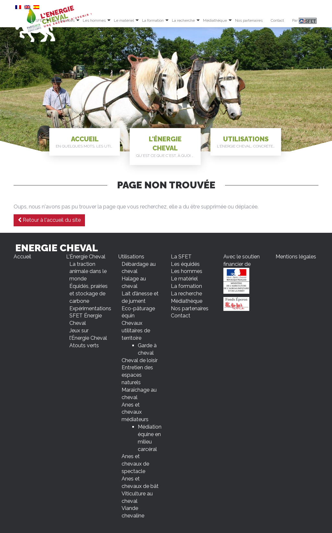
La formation (153, 20)
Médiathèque (215, 20)
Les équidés (64, 20)
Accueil (88, 142)
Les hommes (94, 20)
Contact (277, 20)
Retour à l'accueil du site (49, 220)
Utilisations (249, 142)
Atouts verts (84, 345)
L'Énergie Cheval (168, 147)
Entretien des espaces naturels (137, 374)
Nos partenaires (249, 20)
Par (304, 21)
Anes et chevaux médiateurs (135, 412)
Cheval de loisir (140, 360)
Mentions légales (296, 257)
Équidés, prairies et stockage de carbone (88, 293)
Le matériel (124, 20)
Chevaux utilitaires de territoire (136, 330)
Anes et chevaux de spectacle (135, 463)
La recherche (183, 20)
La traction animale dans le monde (88, 271)
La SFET (37, 20)
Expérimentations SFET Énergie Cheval (90, 315)
